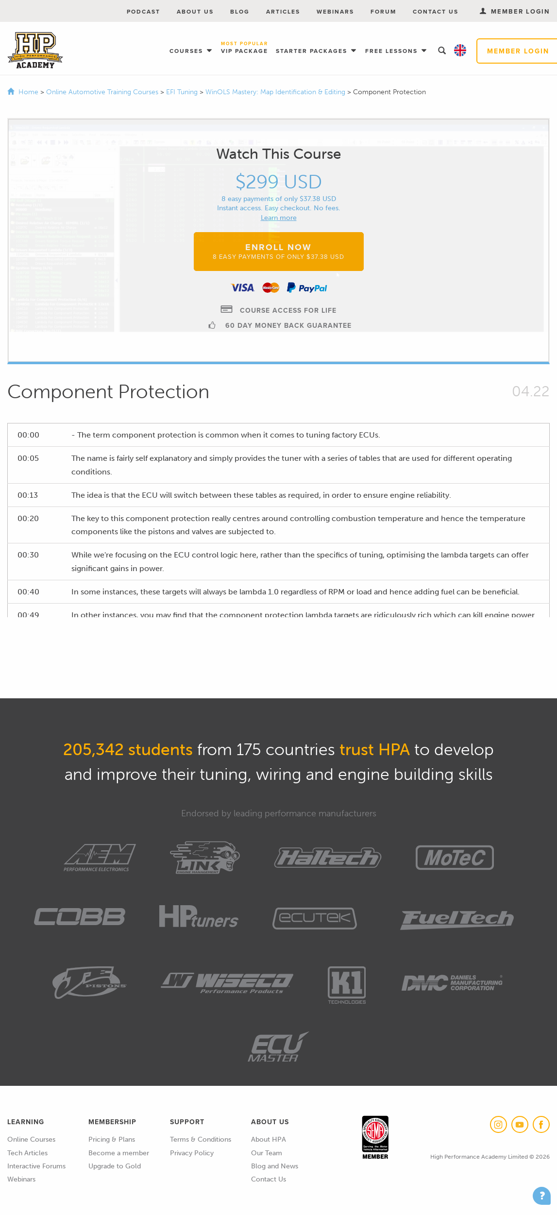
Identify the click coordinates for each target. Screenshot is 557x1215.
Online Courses (31, 1139)
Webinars (335, 11)
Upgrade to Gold (114, 1166)
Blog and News (274, 1166)
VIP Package (244, 48)
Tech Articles (27, 1153)
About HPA (268, 1139)
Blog (240, 11)
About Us (195, 11)
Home (28, 92)
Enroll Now (278, 251)
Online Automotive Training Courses (103, 92)
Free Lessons (392, 51)
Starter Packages (313, 51)
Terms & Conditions (200, 1139)
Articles (283, 11)
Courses (187, 51)
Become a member (118, 1153)
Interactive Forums (36, 1166)
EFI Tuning (183, 92)
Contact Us (435, 11)
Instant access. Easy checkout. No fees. (278, 208)
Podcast (143, 11)
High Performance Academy (35, 50)
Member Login (515, 11)
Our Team (266, 1153)
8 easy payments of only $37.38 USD (278, 199)
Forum (383, 11)
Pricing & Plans (111, 1139)
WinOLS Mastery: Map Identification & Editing (276, 92)
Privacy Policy (192, 1153)
